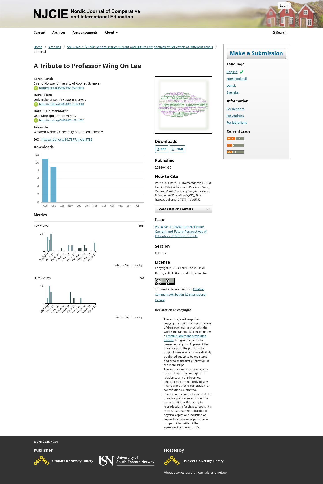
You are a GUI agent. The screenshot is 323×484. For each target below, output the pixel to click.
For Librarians (237, 122)
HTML (179, 149)
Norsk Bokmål (237, 79)
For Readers (235, 109)
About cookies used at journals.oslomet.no (195, 472)
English (232, 72)
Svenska (233, 92)
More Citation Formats (175, 209)
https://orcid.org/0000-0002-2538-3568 (61, 104)
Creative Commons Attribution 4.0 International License (180, 294)
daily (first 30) (121, 265)
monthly (138, 265)
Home (38, 47)
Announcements (85, 32)
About (110, 32)
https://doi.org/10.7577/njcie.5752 (66, 139)
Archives (58, 32)
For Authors (235, 116)
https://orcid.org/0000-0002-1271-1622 (61, 120)
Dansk (231, 85)
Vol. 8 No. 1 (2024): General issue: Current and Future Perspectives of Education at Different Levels (140, 47)
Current (39, 32)
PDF (163, 149)
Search (279, 32)
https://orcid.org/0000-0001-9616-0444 (61, 88)
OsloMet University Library (72, 461)
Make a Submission (256, 53)
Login (284, 5)
